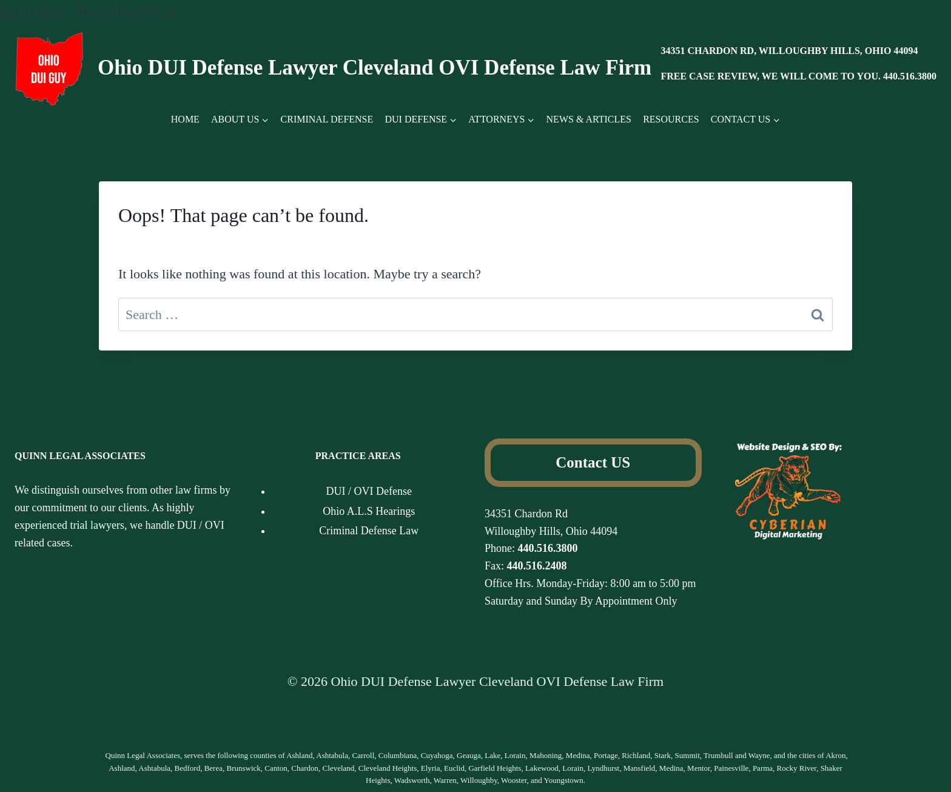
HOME (185, 119)
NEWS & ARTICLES (588, 119)
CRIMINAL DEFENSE (327, 119)
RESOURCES (671, 119)
